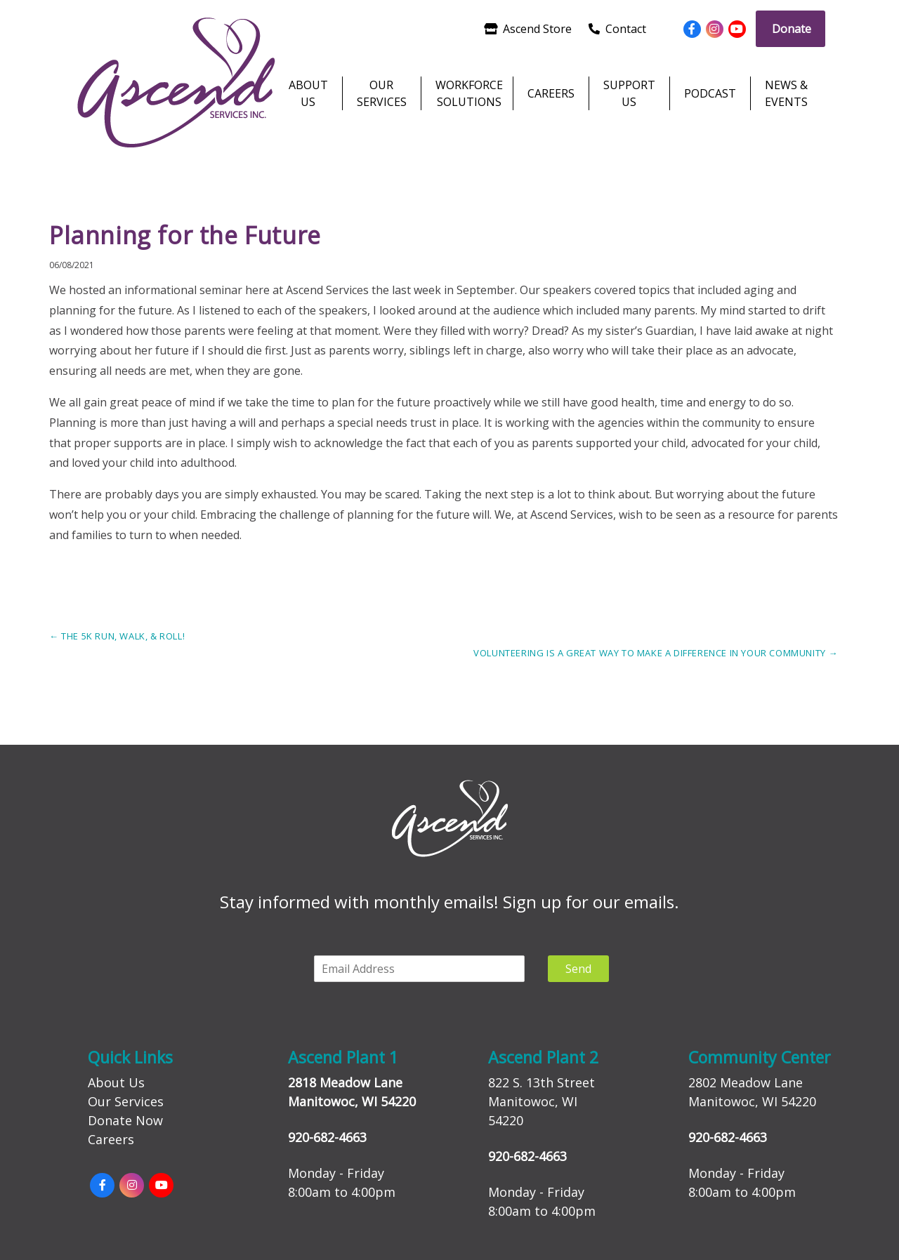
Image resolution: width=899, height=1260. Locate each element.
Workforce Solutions (467, 93)
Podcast (710, 93)
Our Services (382, 93)
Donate (791, 29)
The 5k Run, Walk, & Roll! (117, 636)
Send (578, 968)
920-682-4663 (327, 1137)
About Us (308, 93)
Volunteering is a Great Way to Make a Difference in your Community (655, 652)
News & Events (786, 93)
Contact (617, 29)
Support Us (629, 93)
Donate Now (125, 1120)
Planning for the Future (185, 235)
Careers (551, 93)
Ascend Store (528, 29)
